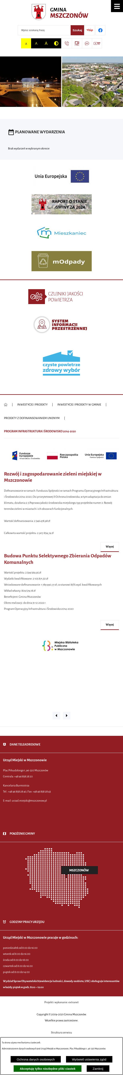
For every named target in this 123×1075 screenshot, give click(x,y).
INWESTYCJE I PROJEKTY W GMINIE (79, 404)
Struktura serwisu (61, 1032)
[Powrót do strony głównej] (5, 405)
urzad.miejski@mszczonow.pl (29, 800)
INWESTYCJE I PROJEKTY (32, 404)
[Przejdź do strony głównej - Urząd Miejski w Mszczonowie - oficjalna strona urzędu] (61, 13)
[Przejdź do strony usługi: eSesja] (77, 43)
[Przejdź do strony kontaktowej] (67, 43)
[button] (117, 6)
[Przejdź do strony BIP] (90, 30)
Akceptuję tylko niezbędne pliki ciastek (47, 1068)
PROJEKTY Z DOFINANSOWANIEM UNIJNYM (32, 418)
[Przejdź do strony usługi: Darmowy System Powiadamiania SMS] (87, 43)
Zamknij (98, 1068)
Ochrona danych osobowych (36, 1059)
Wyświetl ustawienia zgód (89, 1059)
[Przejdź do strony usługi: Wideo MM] (97, 43)
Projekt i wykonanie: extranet (61, 1002)
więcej (110, 546)
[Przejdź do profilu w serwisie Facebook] (100, 30)
